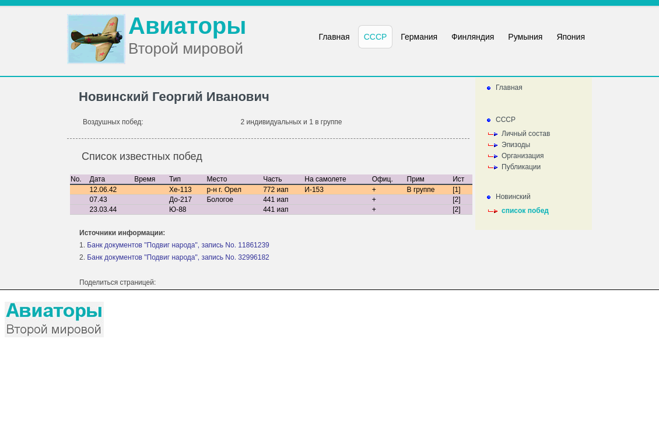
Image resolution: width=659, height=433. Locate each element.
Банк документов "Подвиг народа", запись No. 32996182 (178, 257)
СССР (506, 120)
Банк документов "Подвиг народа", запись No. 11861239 (178, 245)
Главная (509, 87)
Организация (523, 156)
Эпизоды (516, 145)
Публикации (521, 167)
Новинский (513, 197)
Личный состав (526, 134)
